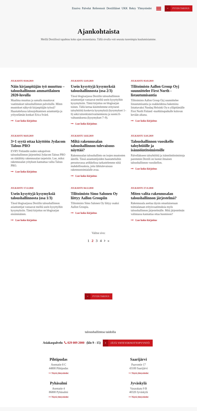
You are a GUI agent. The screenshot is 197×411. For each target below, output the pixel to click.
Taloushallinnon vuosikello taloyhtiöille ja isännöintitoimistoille (153, 145)
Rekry (132, 8)
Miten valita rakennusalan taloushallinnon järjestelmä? (154, 196)
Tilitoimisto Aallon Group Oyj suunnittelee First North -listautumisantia (155, 90)
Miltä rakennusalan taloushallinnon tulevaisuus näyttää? (93, 145)
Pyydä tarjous (176, 8)
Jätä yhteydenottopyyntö (126, 343)
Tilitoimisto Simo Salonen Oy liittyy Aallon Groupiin (95, 196)
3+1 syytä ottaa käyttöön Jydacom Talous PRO (31, 143)
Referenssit (98, 8)
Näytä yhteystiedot (58, 373)
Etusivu (76, 8)
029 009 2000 (74, 342)
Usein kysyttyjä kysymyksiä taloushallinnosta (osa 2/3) (93, 88)
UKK (124, 8)
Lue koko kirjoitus (24, 120)
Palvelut (86, 8)
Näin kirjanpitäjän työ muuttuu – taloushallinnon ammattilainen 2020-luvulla (38, 90)
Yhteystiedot (144, 8)
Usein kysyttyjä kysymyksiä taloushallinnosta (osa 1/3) (33, 196)
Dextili (15, 9)
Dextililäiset (113, 8)
